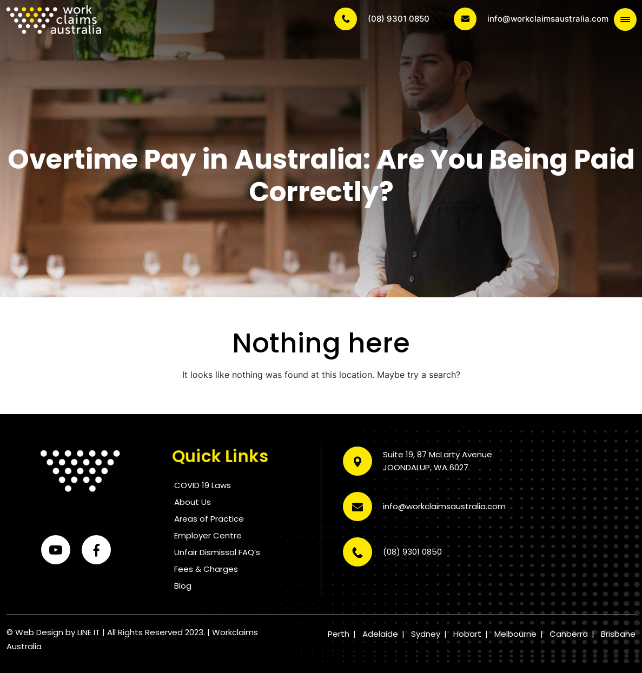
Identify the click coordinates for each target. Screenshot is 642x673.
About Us (192, 502)
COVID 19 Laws (202, 485)
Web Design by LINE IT (57, 632)
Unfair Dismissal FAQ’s (217, 552)
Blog (182, 585)
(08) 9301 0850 (381, 19)
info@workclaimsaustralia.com (531, 19)
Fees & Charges (206, 569)
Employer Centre (208, 535)
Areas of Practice (209, 518)
